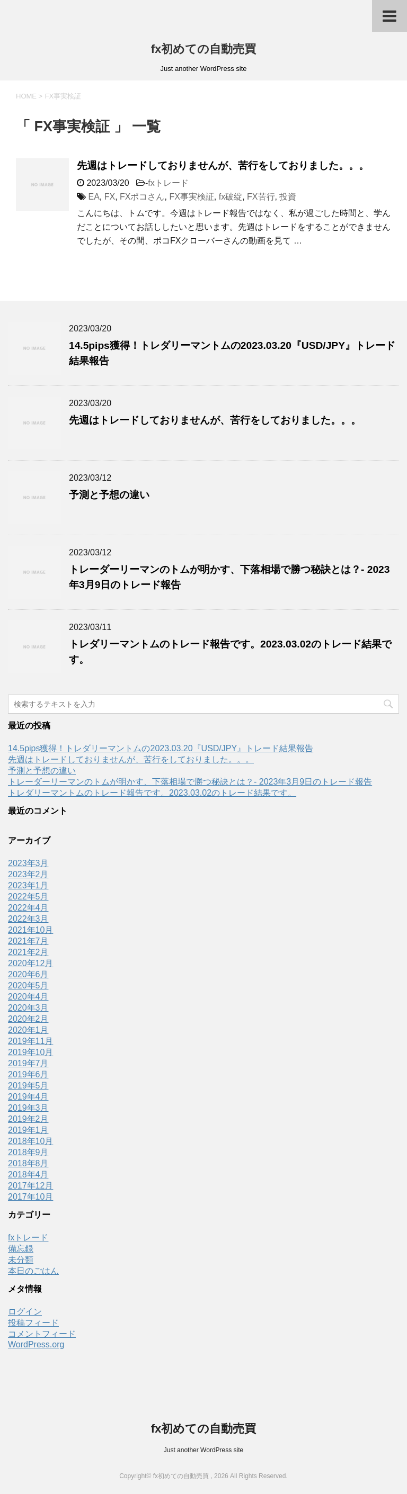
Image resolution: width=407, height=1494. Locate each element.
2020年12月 (30, 963)
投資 (287, 196)
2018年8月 (28, 1163)
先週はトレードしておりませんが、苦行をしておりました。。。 (223, 165)
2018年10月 (30, 1141)
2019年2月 (28, 1118)
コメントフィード (42, 1333)
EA (93, 196)
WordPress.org (36, 1344)
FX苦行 (261, 196)
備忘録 (20, 1248)
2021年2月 (28, 952)
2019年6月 (28, 1074)
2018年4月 (28, 1174)
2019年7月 (28, 1063)
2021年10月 (30, 929)
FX (109, 196)
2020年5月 (28, 985)
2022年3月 (28, 918)
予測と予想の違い (109, 494)
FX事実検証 (191, 196)
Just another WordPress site (204, 1450)
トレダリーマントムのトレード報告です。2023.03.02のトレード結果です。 (152, 792)
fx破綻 (230, 196)
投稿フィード (33, 1322)
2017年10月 (30, 1196)
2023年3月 (28, 863)
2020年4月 (28, 996)
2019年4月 (28, 1096)
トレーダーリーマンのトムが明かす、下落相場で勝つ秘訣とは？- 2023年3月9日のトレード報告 (190, 781)
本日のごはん (33, 1270)
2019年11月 (30, 1041)
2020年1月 (28, 1029)
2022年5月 (28, 896)
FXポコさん (142, 196)
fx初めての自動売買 (203, 49)
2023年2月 (28, 874)
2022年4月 (28, 907)
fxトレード (168, 182)
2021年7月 (28, 941)
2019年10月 (30, 1052)
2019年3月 (28, 1107)
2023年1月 (28, 885)
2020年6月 (28, 974)
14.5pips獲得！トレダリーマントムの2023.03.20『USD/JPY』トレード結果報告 (160, 748)
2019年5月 (28, 1085)
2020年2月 (28, 1018)
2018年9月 (28, 1152)
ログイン (25, 1311)
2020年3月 (28, 1007)
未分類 (20, 1259)
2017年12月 (30, 1185)
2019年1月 (28, 1130)
